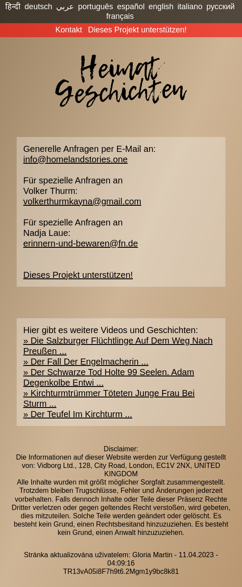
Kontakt (68, 29)
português (95, 6)
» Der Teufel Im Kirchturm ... (77, 414)
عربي (65, 6)
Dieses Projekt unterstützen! (137, 29)
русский (220, 6)
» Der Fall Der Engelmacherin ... (86, 361)
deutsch (38, 6)
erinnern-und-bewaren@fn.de (80, 243)
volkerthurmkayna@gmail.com (82, 201)
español (131, 6)
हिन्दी (13, 6)
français (120, 16)
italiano (190, 6)
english (161, 6)
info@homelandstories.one (75, 159)
